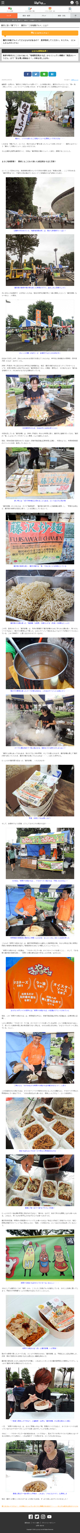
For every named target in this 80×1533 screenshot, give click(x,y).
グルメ (44, 16)
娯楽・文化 (61, 16)
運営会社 (27, 1523)
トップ (8, 16)
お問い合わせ (40, 1525)
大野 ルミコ (74, 80)
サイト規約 (35, 1523)
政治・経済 (26, 16)
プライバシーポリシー (48, 1523)
